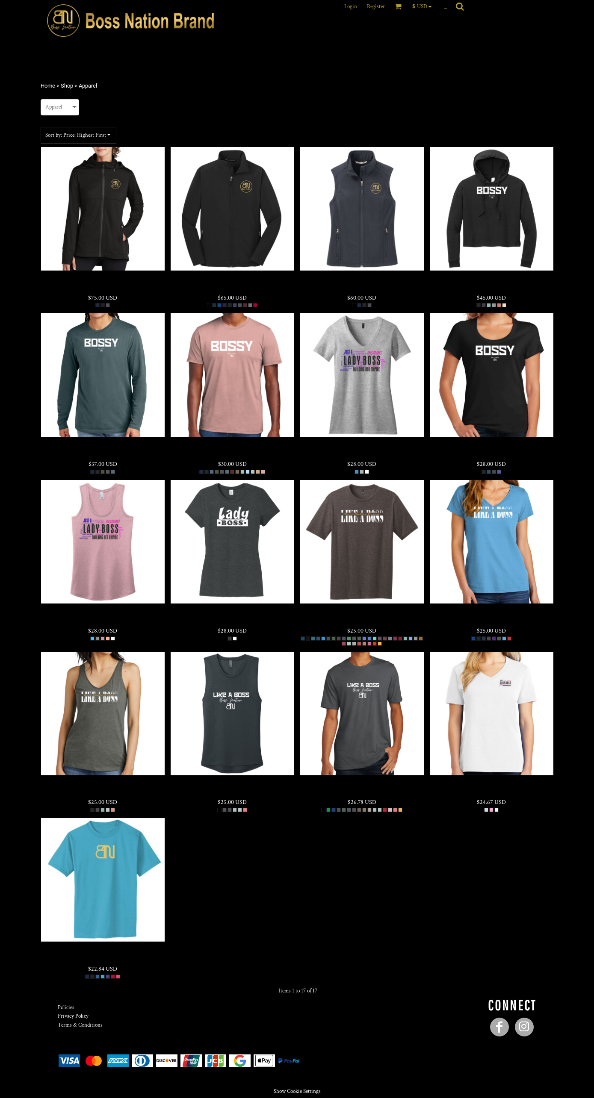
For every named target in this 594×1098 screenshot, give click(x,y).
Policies (66, 1007)
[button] (424, 6)
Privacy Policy (73, 1016)
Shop (67, 85)
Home (48, 85)
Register (376, 6)
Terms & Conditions (80, 1025)
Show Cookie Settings (297, 1091)
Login (350, 6)
